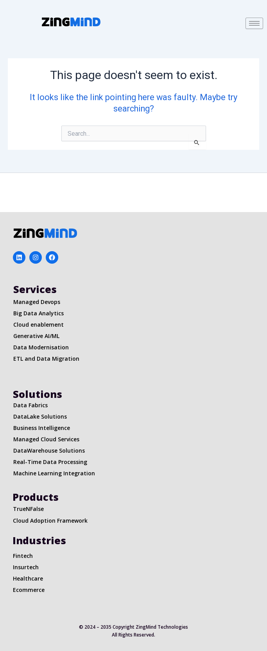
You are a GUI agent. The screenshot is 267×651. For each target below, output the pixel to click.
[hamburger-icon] (254, 23)
